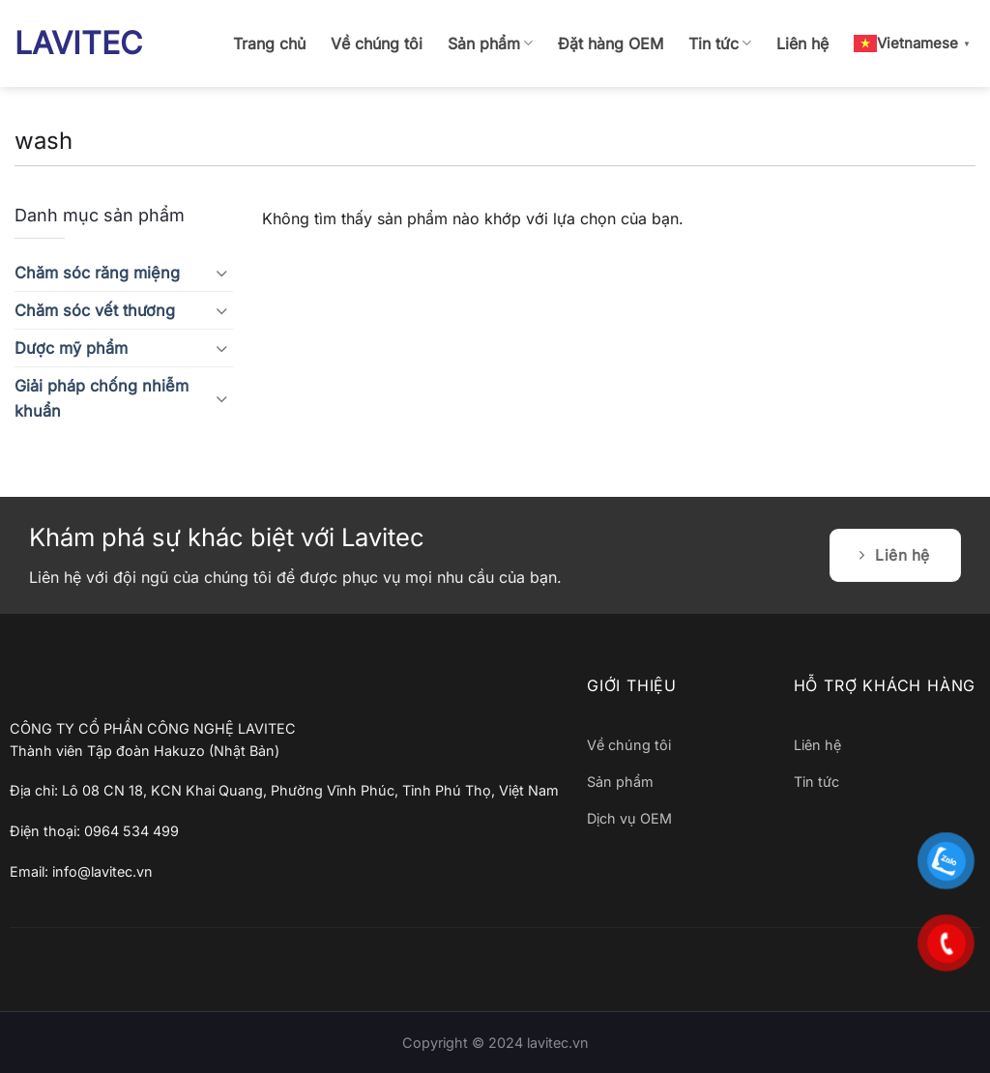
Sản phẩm (490, 43)
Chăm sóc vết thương (95, 310)
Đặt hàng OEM (610, 43)
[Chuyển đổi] (221, 273)
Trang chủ (269, 43)
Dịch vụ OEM (629, 818)
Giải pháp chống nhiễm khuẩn (102, 398)
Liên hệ (802, 43)
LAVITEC (78, 43)
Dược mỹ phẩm (71, 348)
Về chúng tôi (376, 43)
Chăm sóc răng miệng (97, 272)
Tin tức (719, 43)
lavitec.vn (558, 1042)
